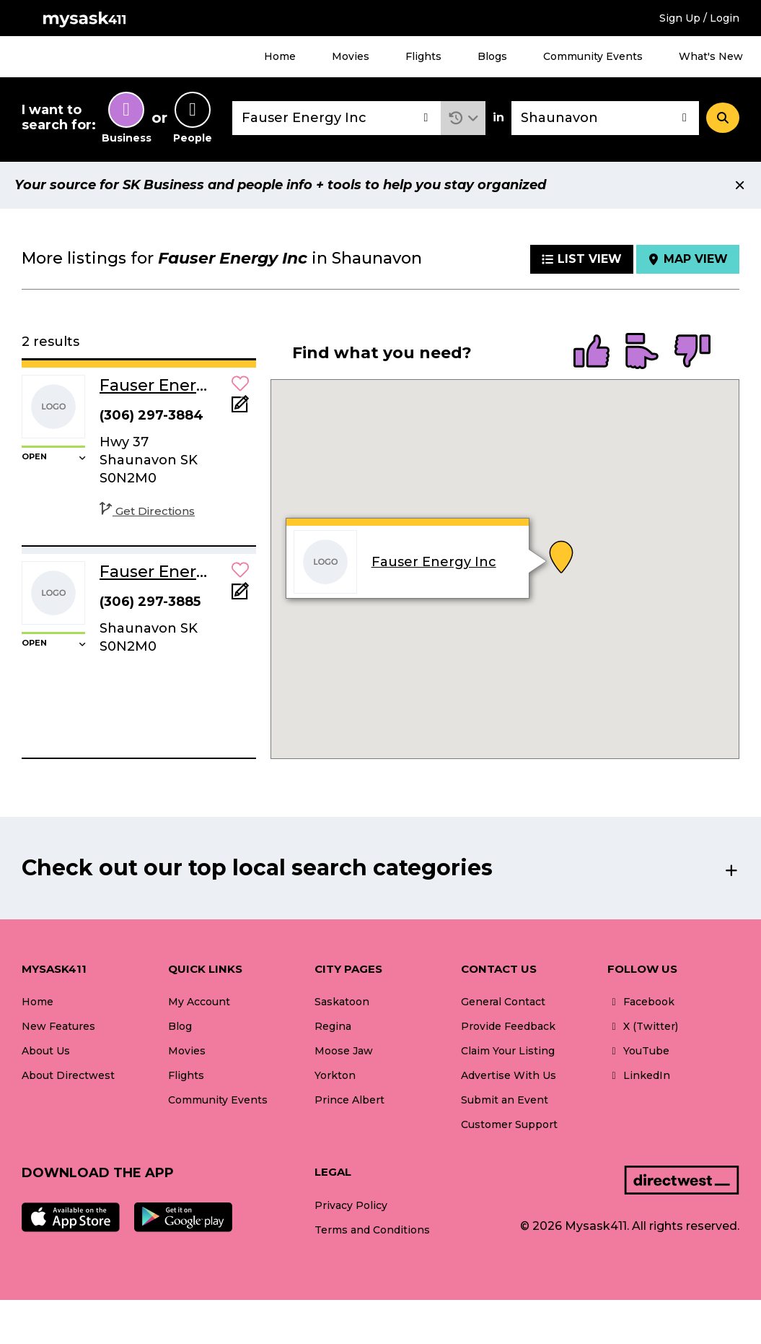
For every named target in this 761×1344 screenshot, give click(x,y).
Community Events (593, 56)
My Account (199, 1001)
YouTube (638, 1050)
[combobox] (336, 118)
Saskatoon (341, 1001)
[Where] (605, 118)
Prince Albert (349, 1099)
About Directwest (68, 1075)
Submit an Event (504, 1099)
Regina (332, 1026)
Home (280, 56)
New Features (58, 1026)
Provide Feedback (508, 1026)
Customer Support (509, 1124)
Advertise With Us (508, 1075)
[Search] (722, 118)
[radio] (591, 352)
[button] (463, 118)
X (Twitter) (642, 1026)
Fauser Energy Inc (433, 562)
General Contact (503, 1001)
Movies (350, 56)
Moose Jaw (343, 1050)
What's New (711, 56)
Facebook (640, 1001)
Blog (180, 1026)
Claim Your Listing (508, 1050)
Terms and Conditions (372, 1229)
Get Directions (147, 511)
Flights (423, 56)
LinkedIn (638, 1075)
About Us (46, 1050)
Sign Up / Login (699, 18)
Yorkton (335, 1075)
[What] (336, 118)
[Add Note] (240, 408)
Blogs (492, 56)
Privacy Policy (350, 1205)
